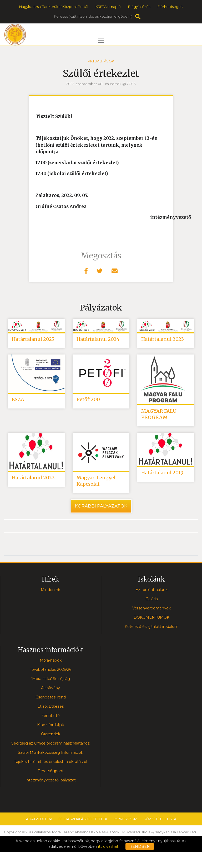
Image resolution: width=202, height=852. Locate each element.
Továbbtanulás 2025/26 (50, 669)
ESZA (18, 399)
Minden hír (50, 589)
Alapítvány (50, 688)
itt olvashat (108, 846)
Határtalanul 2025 (33, 339)
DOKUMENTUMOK (151, 617)
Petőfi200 (88, 399)
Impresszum (125, 819)
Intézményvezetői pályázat (50, 780)
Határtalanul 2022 (33, 478)
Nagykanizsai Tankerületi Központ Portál (53, 6)
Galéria (151, 599)
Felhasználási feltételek (82, 819)
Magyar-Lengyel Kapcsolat (96, 481)
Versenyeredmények (151, 608)
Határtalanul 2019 (162, 473)
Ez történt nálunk (151, 589)
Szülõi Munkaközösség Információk (50, 752)
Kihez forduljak (50, 724)
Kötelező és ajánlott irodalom (151, 626)
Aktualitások (101, 61)
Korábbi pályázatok (101, 506)
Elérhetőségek (170, 6)
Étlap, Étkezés (50, 706)
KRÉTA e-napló (108, 6)
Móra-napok (51, 660)
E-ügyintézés (139, 6)
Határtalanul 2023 (162, 339)
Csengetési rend (51, 697)
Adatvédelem (39, 819)
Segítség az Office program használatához (50, 743)
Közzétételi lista (160, 819)
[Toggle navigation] (101, 40)
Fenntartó (50, 715)
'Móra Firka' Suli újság (50, 678)
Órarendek (50, 734)
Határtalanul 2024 (98, 339)
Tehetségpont (51, 771)
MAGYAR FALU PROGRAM (158, 414)
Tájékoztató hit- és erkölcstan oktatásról (50, 761)
